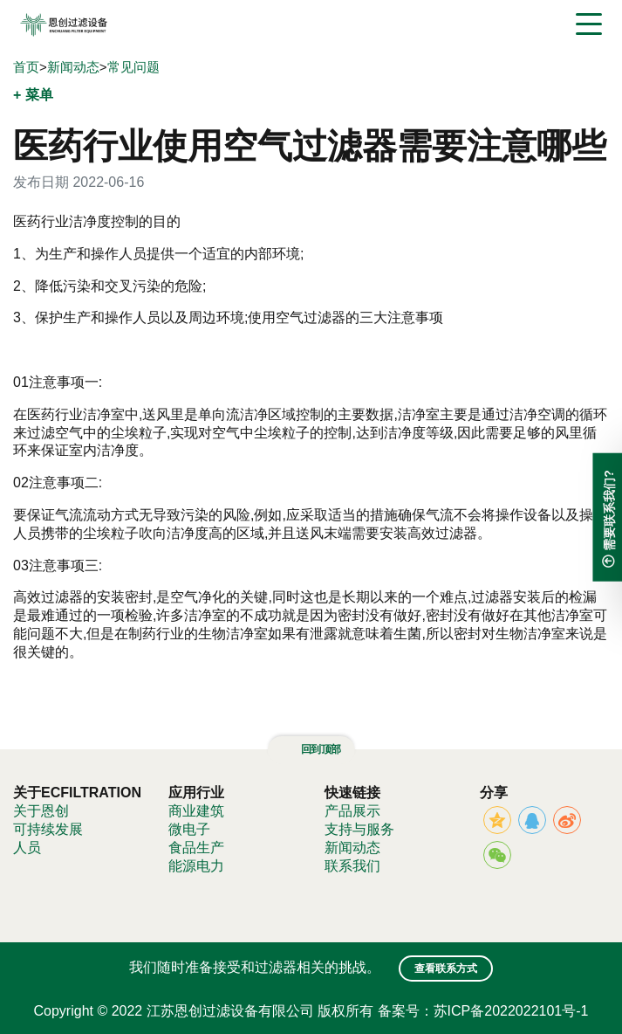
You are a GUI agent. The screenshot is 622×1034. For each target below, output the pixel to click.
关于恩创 (41, 810)
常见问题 (133, 66)
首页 (26, 66)
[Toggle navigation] (589, 24)
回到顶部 (310, 749)
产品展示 (352, 810)
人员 (27, 847)
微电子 (189, 829)
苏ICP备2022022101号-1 (511, 1010)
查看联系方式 (445, 968)
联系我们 (352, 865)
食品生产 (196, 847)
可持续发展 (48, 829)
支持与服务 (359, 829)
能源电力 (196, 865)
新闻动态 (73, 66)
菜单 (39, 94)
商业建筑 (196, 810)
